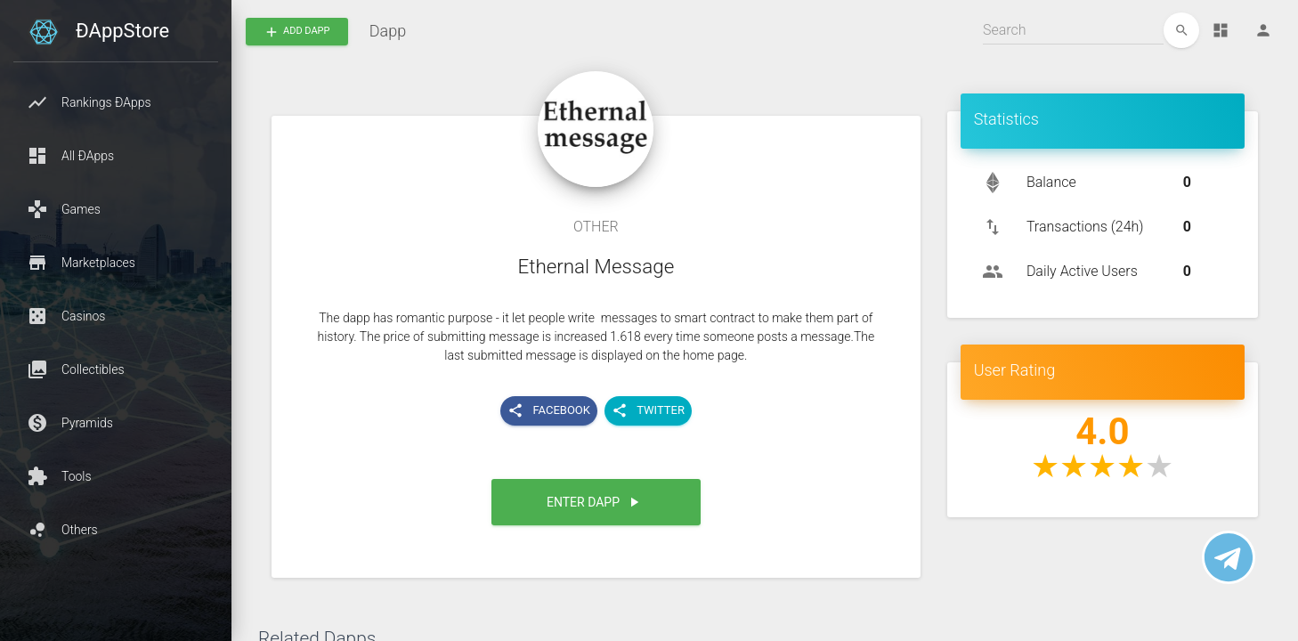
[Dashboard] (1220, 30)
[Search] (1073, 30)
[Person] (1263, 30)
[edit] (1181, 30)
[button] (115, 102)
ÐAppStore (122, 31)
